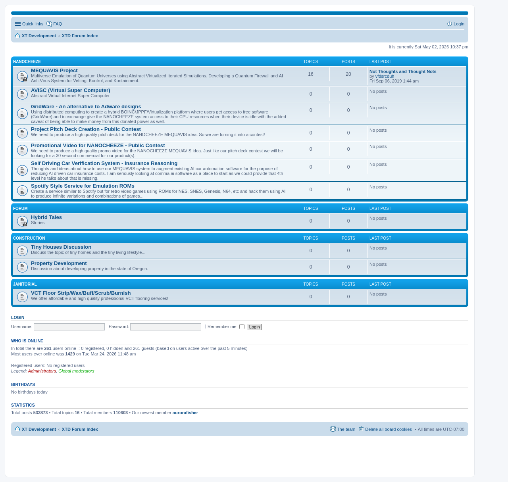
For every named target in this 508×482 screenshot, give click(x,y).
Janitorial (25, 284)
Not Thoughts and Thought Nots (403, 71)
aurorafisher (185, 412)
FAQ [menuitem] (57, 23)
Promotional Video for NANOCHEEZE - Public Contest (98, 145)
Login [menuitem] (459, 23)
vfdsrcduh (384, 76)
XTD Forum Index (80, 429)
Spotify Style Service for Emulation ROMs (83, 186)
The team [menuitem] (346, 429)
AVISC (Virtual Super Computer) (70, 90)
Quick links (32, 23)
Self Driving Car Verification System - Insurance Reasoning (104, 163)
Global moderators (76, 371)
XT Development (39, 429)
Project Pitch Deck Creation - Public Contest (86, 129)
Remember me (226, 326)
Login (17, 317)
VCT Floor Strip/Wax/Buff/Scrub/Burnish (81, 293)
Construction (29, 238)
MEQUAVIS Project (54, 70)
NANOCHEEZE (27, 62)
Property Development (59, 263)
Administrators (42, 371)
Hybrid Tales (46, 217)
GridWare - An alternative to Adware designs (86, 106)
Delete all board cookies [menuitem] (388, 429)
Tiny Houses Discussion (61, 247)
